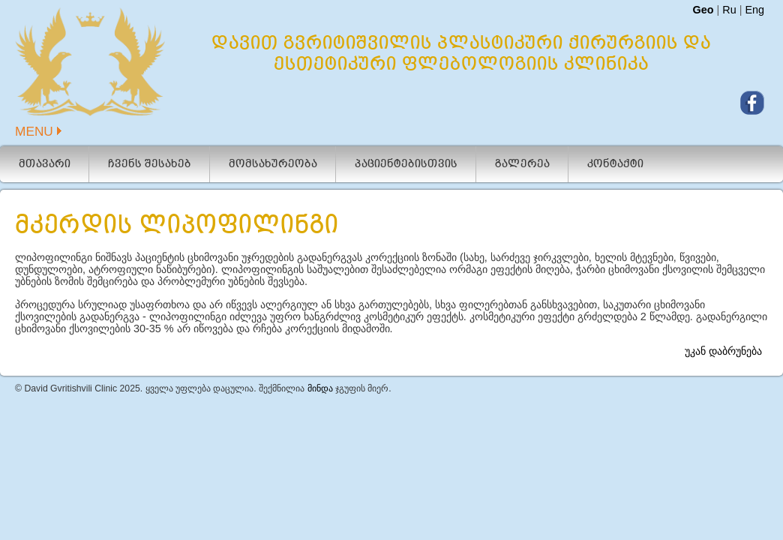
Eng (754, 10)
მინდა (320, 352)
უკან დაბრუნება (723, 315)
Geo (702, 10)
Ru (729, 10)
